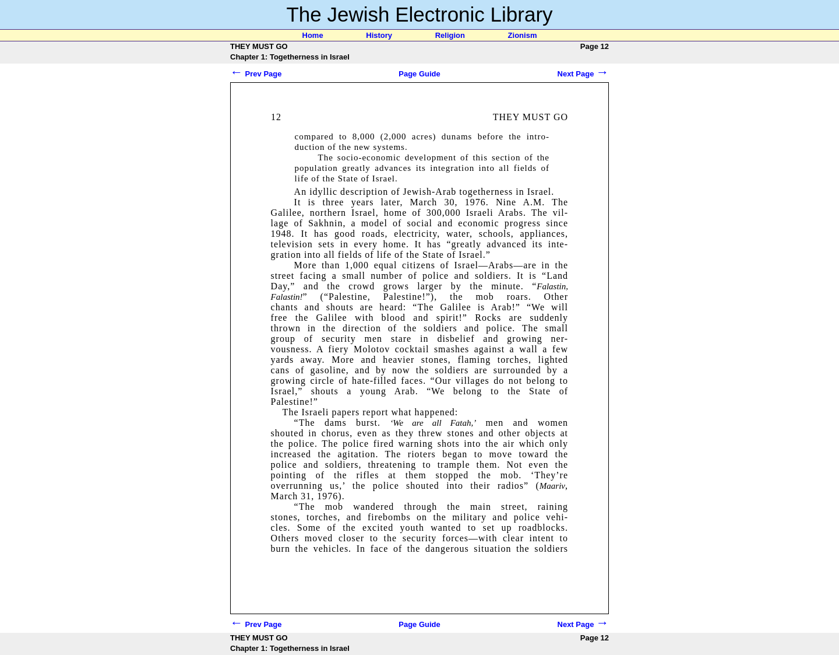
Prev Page (256, 73)
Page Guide (419, 73)
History (379, 35)
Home (312, 35)
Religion (450, 35)
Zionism (522, 35)
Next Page (583, 73)
